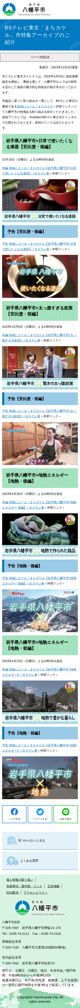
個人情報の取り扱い (19, 879)
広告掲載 (54, 886)
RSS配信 (12, 892)
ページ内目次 (40, 57)
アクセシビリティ (36, 892)
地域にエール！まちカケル (35, 106)
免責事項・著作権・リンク (24, 886)
